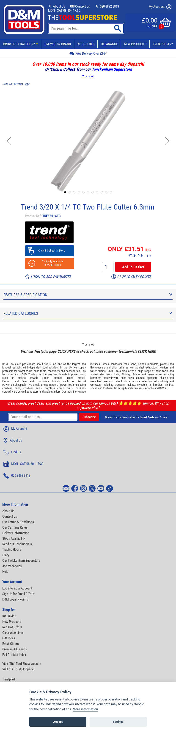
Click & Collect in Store (49, 250)
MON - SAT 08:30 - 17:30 (64, 11)
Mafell (81, 378)
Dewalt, (34, 378)
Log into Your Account (17, 588)
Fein (24, 381)
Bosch (45, 378)
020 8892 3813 (107, 6)
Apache (149, 388)
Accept (58, 721)
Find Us (12, 452)
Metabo (58, 378)
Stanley (126, 374)
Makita (22, 378)
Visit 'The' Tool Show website (21, 664)
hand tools (40, 371)
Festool (6, 381)
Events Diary (163, 44)
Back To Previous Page (15, 84)
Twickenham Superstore (112, 69)
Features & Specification (88, 294)
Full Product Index (14, 655)
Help (5, 572)
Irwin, (117, 374)
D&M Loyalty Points (15, 599)
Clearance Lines (13, 633)
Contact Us (80, 6)
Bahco (136, 374)
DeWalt (163, 388)
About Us (56, 6)
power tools (25, 371)
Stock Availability (13, 538)
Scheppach (19, 384)
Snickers (139, 388)
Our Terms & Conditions (18, 522)
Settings (118, 721)
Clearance (109, 44)
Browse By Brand (57, 44)
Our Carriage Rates (15, 527)
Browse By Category (21, 44)
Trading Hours (11, 549)
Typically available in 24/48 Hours (49, 263)
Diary (5, 555)
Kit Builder (85, 44)
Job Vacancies (12, 566)
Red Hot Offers (12, 627)
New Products (135, 44)
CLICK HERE (66, 351)
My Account (160, 6)
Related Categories (88, 313)
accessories (73, 371)
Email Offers (10, 644)
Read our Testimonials (17, 544)
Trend (70, 378)
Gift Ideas (8, 638)
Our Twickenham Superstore (21, 560)
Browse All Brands (14, 649)
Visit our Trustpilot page (18, 669)
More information (85, 709)
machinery (54, 371)
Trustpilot (88, 76)
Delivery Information (15, 533)
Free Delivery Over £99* (88, 53)
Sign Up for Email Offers (18, 594)
